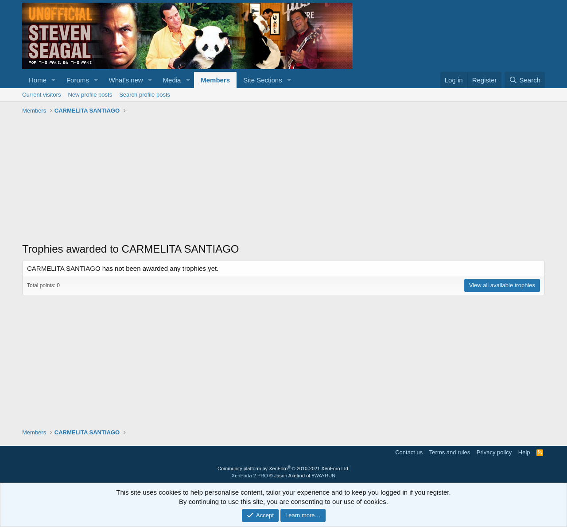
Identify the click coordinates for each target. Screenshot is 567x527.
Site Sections (262, 80)
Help (524, 452)
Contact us (409, 452)
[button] (53, 80)
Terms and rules (449, 452)
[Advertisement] (283, 179)
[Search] (525, 80)
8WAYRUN (323, 475)
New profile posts (90, 94)
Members (215, 80)
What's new (126, 80)
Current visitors (41, 94)
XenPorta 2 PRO (250, 475)
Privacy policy (494, 452)
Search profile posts (144, 94)
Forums (77, 80)
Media (172, 80)
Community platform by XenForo (283, 468)
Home (38, 80)
